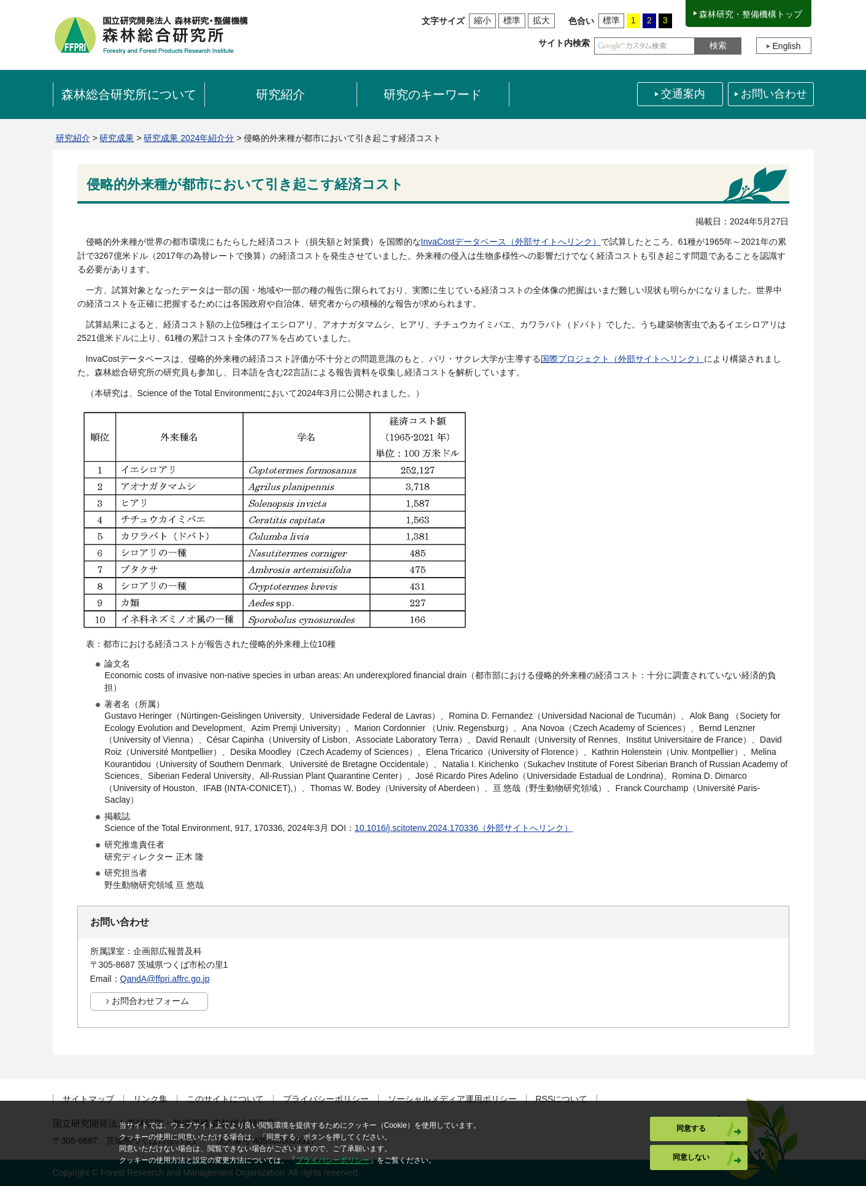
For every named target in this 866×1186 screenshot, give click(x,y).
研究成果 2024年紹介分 (189, 138)
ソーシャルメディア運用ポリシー (452, 1099)
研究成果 (116, 138)
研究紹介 (73, 138)
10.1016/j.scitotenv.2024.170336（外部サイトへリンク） (464, 828)
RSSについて (562, 1099)
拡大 (541, 20)
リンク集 (150, 1099)
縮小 (482, 20)
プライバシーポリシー (326, 1099)
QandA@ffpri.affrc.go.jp (165, 979)
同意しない (691, 1157)
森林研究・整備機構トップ (750, 14)
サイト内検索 (564, 43)
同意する (691, 1128)
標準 (511, 20)
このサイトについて (225, 1099)
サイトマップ (88, 1099)
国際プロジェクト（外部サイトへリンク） (622, 359)
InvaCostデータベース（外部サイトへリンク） (511, 242)
